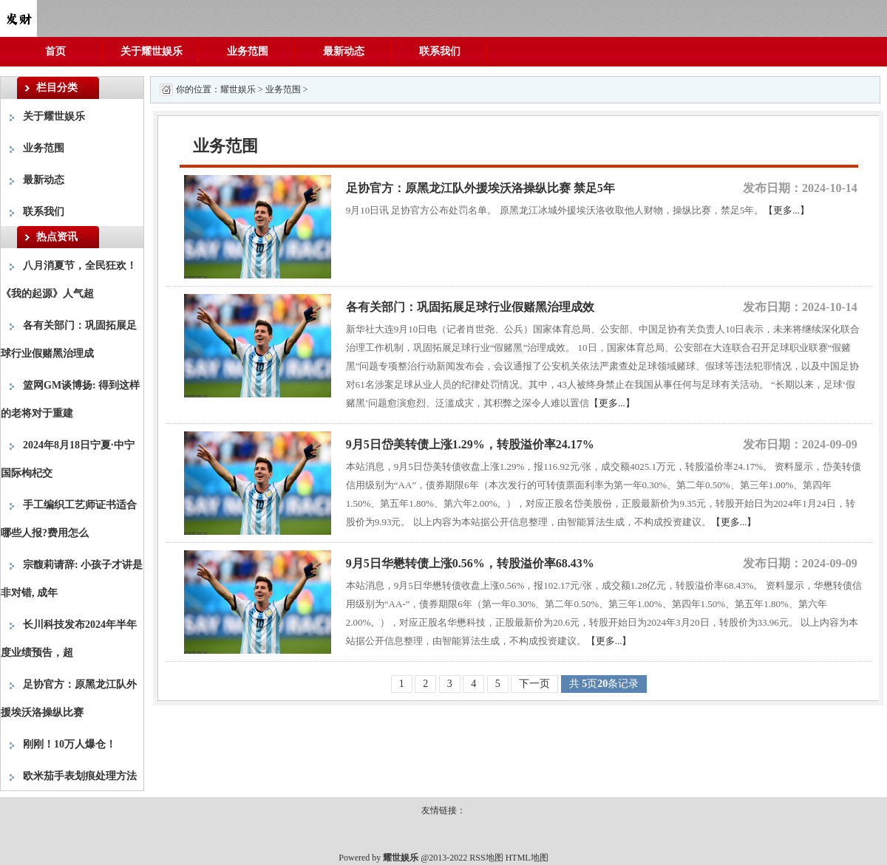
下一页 (534, 683)
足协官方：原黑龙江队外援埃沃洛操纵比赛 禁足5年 (480, 188)
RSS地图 (486, 857)
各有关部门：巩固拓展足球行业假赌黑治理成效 (470, 307)
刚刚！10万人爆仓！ (69, 744)
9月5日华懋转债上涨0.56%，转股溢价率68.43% (470, 563)
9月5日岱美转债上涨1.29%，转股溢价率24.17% (470, 444)
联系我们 (440, 51)
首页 (55, 51)
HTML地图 (527, 857)
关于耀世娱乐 (151, 51)
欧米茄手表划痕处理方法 (80, 776)
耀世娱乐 (238, 89)
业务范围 (247, 51)
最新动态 (343, 51)
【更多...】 (786, 210)
